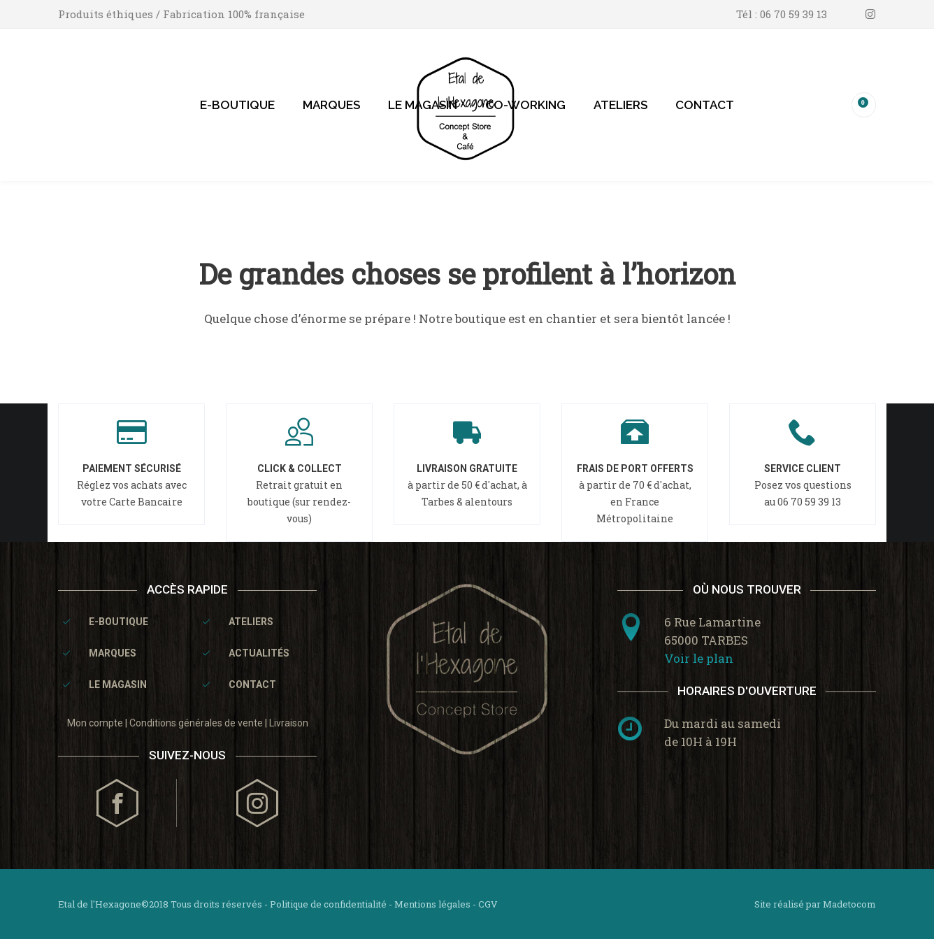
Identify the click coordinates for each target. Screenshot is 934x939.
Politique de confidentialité (328, 904)
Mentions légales (432, 904)
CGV (488, 904)
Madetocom (849, 904)
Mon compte (95, 723)
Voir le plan (698, 658)
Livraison (288, 723)
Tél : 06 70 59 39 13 (781, 14)
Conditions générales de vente (196, 723)
